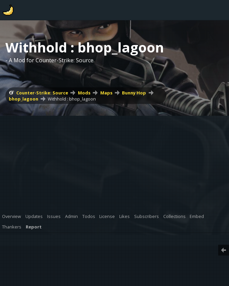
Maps (106, 93)
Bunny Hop (134, 93)
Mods (84, 93)
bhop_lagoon (23, 99)
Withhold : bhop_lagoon (72, 99)
